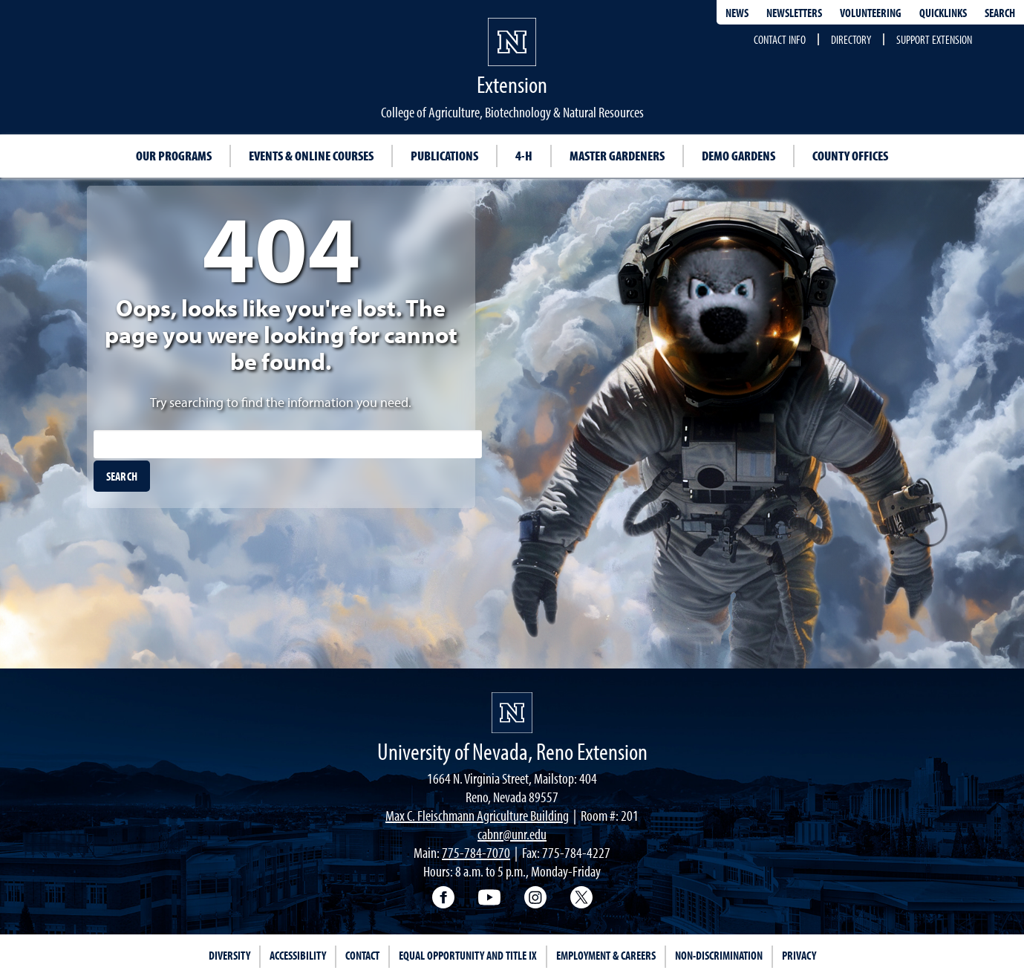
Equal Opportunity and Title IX (468, 955)
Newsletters (794, 12)
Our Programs (174, 155)
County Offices (850, 155)
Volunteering (870, 12)
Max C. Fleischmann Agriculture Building (477, 815)
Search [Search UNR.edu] (1000, 12)
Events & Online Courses (311, 155)
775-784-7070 (476, 852)
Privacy (799, 955)
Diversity (229, 955)
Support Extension (934, 39)
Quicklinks (943, 12)
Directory (851, 39)
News (737, 12)
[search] (122, 476)
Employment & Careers (606, 955)
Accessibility (298, 955)
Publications (444, 155)
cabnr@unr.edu (512, 833)
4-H (523, 155)
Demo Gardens (738, 155)
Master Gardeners (617, 155)
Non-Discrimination (719, 955)
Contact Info (780, 39)
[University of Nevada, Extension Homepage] (512, 712)
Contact (362, 955)
